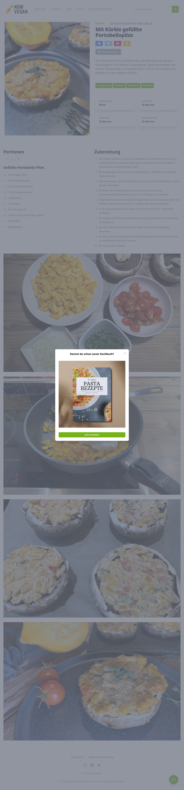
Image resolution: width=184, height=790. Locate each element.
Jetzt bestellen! (92, 434)
